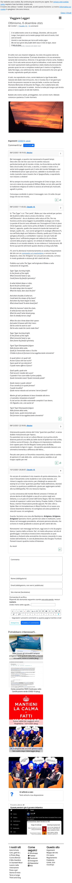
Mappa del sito (52, 852)
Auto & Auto (14, 850)
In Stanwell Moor (16, 862)
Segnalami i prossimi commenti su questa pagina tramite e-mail (36, 618)
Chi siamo (50, 855)
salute (28, 141)
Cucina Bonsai (14, 857)
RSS (30, 865)
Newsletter (33, 863)
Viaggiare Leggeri (20, 18)
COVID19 (21, 141)
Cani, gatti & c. (15, 852)
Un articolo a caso (26, 792)
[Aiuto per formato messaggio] (58, 614)
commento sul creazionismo (33, 253)
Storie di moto (14, 872)
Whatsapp (33, 853)
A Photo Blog (14, 855)
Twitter (31, 856)
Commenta (29, 145)
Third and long (15, 877)
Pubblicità (50, 860)
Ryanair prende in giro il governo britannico (26, 808)
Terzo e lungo (14, 875)
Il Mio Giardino (15, 860)
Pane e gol (13, 870)
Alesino (29, 152)
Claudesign (50, 865)
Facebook (32, 858)
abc (21, 611)
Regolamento (52, 857)
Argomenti (51, 850)
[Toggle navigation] (60, 18)
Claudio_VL (23, 26)
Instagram (33, 861)
